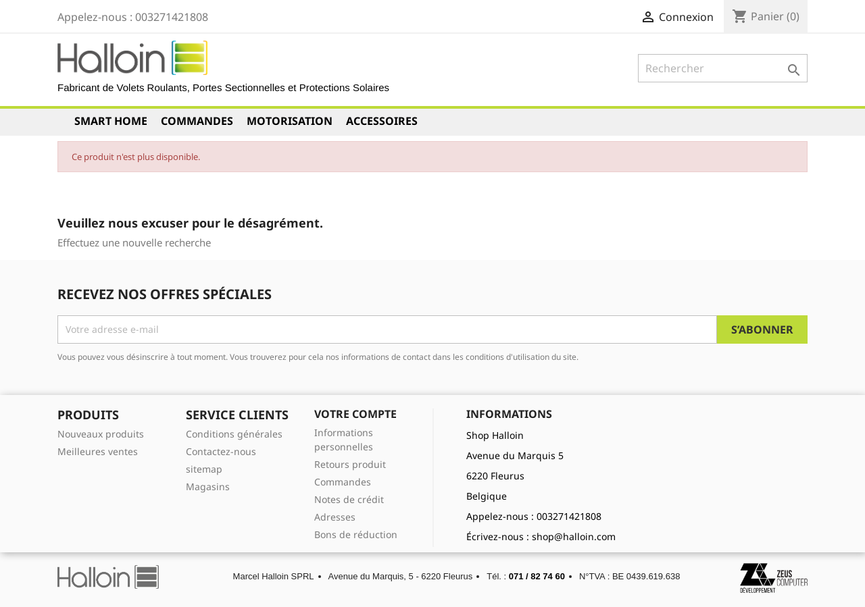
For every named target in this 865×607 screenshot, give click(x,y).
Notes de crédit (349, 499)
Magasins (208, 486)
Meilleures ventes (97, 451)
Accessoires (382, 120)
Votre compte (355, 413)
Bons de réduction (355, 534)
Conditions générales (234, 433)
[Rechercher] (723, 68)
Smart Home (110, 120)
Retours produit (350, 464)
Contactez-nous (221, 451)
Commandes (197, 120)
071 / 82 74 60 (537, 576)
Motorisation (289, 120)
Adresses (334, 516)
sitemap (204, 469)
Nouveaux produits (100, 433)
